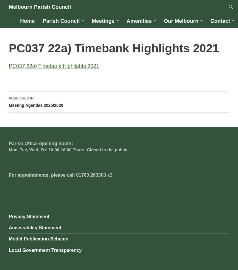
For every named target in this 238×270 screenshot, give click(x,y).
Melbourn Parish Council (40, 7)
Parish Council (61, 21)
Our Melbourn (181, 21)
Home (27, 21)
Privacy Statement (29, 216)
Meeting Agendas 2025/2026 (119, 101)
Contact (220, 21)
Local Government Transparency (45, 250)
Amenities (139, 21)
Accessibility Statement (35, 227)
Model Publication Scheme (38, 238)
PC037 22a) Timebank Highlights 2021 (54, 66)
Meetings (103, 21)
